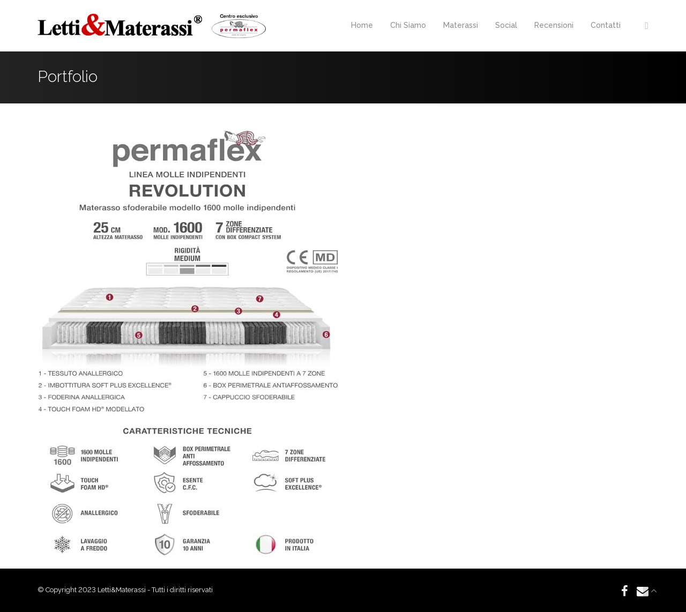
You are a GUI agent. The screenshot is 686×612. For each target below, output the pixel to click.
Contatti (606, 25)
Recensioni (553, 25)
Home (362, 25)
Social (506, 25)
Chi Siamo (408, 25)
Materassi (460, 25)
